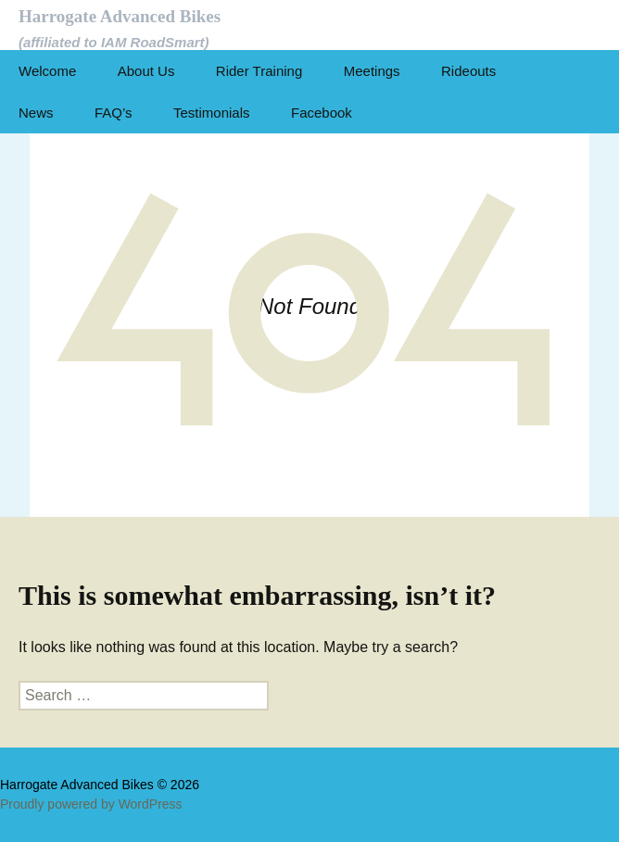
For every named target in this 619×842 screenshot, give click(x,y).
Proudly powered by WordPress (91, 804)
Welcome (47, 71)
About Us (146, 71)
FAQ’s (114, 112)
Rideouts (468, 71)
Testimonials (211, 112)
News (36, 112)
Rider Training (259, 71)
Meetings (372, 71)
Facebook (321, 112)
